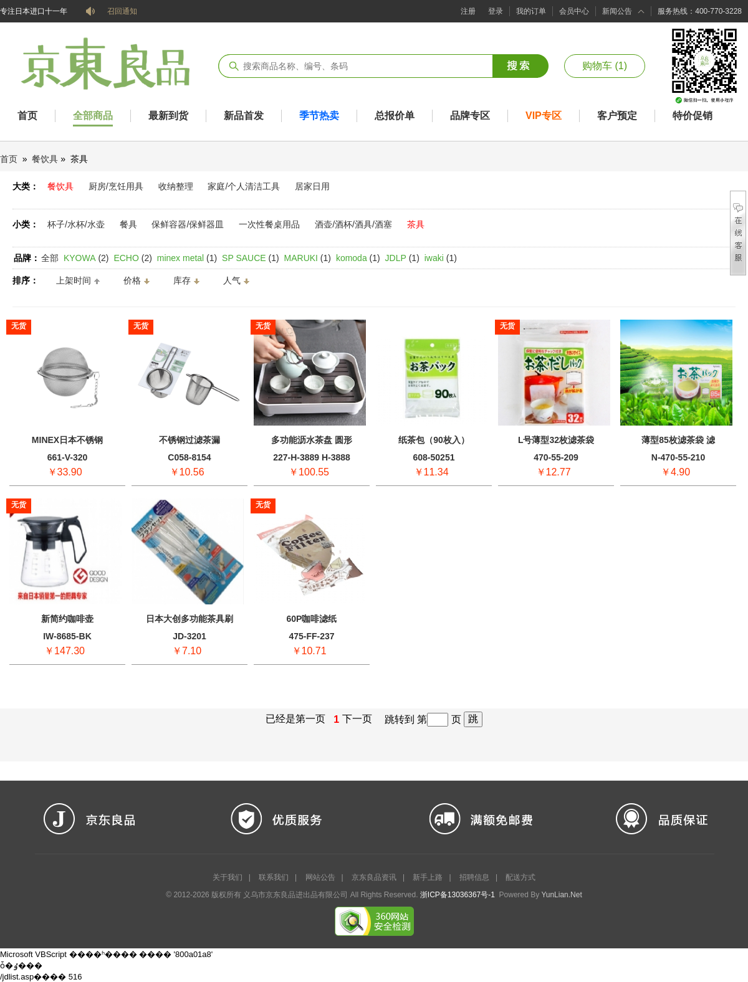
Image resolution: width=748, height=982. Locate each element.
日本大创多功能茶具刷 (189, 619)
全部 (50, 258)
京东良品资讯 (374, 877)
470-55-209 (556, 457)
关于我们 (227, 877)
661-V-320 (67, 457)
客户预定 (617, 115)
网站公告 (320, 877)
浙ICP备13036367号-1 (457, 894)
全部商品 (93, 115)
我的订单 (531, 11)
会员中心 (574, 11)
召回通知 (122, 11)
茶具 (415, 224)
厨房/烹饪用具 (116, 186)
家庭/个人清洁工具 (244, 186)
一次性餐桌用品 (269, 224)
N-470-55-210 (678, 457)
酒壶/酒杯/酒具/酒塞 (353, 224)
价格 (132, 280)
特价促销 (692, 115)
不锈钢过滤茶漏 (189, 440)
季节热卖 (319, 115)
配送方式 (520, 877)
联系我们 (274, 877)
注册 (468, 11)
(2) (86, 258)
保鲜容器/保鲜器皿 (187, 224)
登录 (495, 11)
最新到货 (168, 115)
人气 (232, 280)
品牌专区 (470, 115)
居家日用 (312, 186)
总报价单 (395, 115)
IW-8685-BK (67, 636)
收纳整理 (175, 186)
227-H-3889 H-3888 (311, 457)
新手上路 (428, 877)
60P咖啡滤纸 (312, 619)
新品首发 (244, 115)
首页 (27, 115)
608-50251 (434, 457)
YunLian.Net (561, 894)
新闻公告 (617, 11)
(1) (187, 258)
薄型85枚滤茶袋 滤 (677, 440)
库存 (182, 280)
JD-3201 (189, 636)
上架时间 (73, 280)
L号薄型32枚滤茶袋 (556, 440)
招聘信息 (474, 877)
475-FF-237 (311, 636)
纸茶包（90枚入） (433, 440)
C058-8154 (189, 457)
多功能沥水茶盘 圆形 (311, 440)
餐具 (128, 224)
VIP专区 (543, 115)
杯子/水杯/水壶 (76, 224)
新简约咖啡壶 (67, 619)
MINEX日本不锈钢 (67, 440)
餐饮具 (45, 159)
